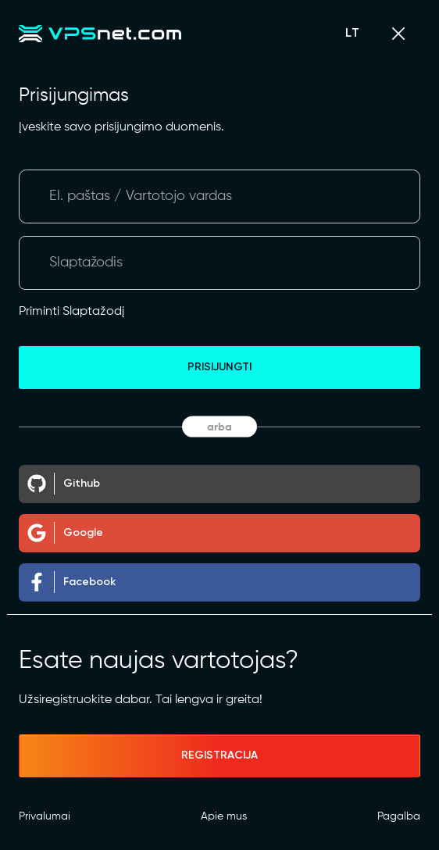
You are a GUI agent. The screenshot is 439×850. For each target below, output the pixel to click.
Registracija (219, 755)
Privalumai (44, 816)
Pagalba (398, 816)
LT (352, 33)
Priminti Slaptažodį (71, 311)
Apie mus (224, 816)
